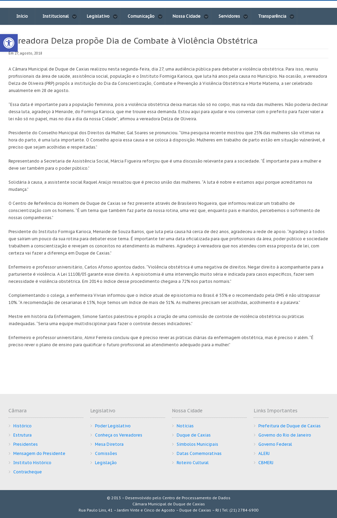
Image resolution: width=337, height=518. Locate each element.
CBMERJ (265, 462)
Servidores (233, 16)
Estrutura (22, 435)
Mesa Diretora (109, 444)
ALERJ (264, 453)
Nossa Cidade (191, 16)
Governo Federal (275, 444)
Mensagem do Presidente (39, 453)
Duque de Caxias (194, 435)
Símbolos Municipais (197, 444)
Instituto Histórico (32, 462)
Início (22, 16)
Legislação (106, 462)
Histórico (22, 425)
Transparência (276, 16)
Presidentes (25, 444)
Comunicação (145, 16)
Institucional (60, 16)
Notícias (185, 425)
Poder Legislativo (113, 425)
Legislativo (102, 16)
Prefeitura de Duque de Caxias (289, 425)
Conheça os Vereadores (118, 435)
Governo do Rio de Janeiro (284, 435)
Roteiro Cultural (193, 462)
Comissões (106, 453)
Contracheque (27, 471)
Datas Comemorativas (199, 453)
